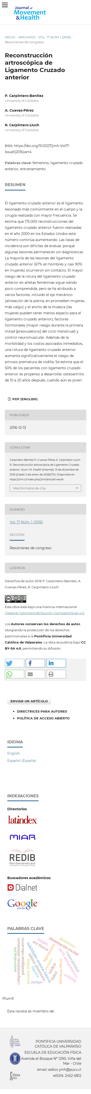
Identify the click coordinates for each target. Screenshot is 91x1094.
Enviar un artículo (29, 701)
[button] (14, 663)
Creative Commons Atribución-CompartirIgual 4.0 (44, 613)
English (13, 753)
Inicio (10, 37)
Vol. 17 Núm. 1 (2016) (54, 37)
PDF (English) (24, 399)
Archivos (26, 37)
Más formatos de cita (29, 488)
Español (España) (21, 760)
